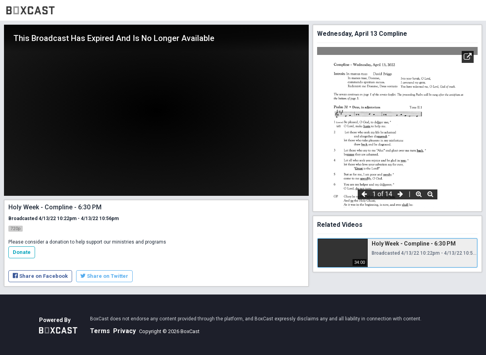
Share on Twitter (104, 276)
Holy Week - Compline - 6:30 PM (414, 243)
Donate (22, 252)
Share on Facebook (40, 276)
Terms (100, 331)
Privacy (124, 331)
